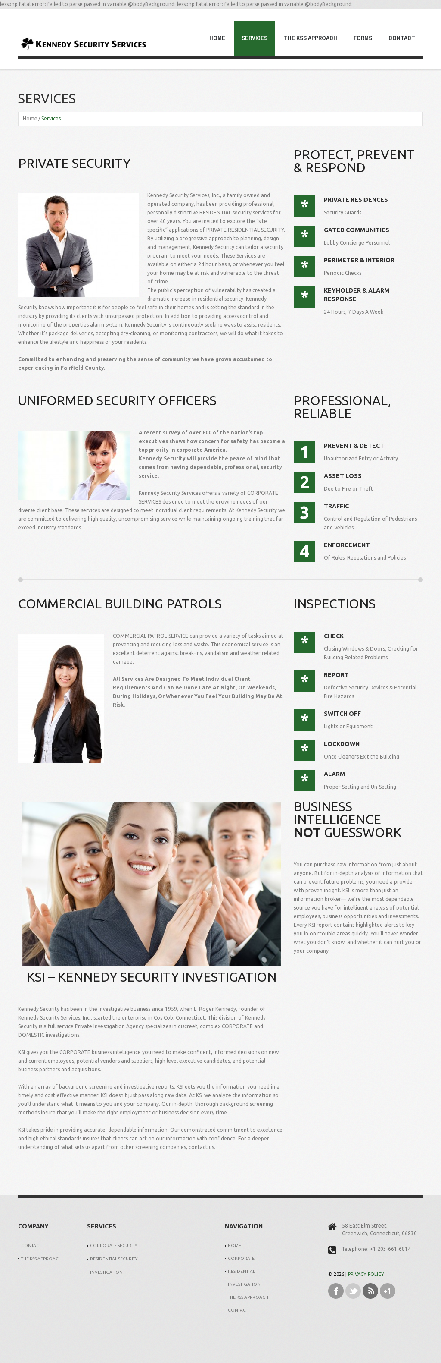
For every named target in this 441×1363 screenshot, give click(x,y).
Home (217, 38)
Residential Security (113, 1258)
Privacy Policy (366, 1274)
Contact (401, 38)
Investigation (106, 1272)
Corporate (241, 1258)
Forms (363, 38)
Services (254, 38)
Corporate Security (113, 1245)
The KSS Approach (310, 38)
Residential (241, 1271)
